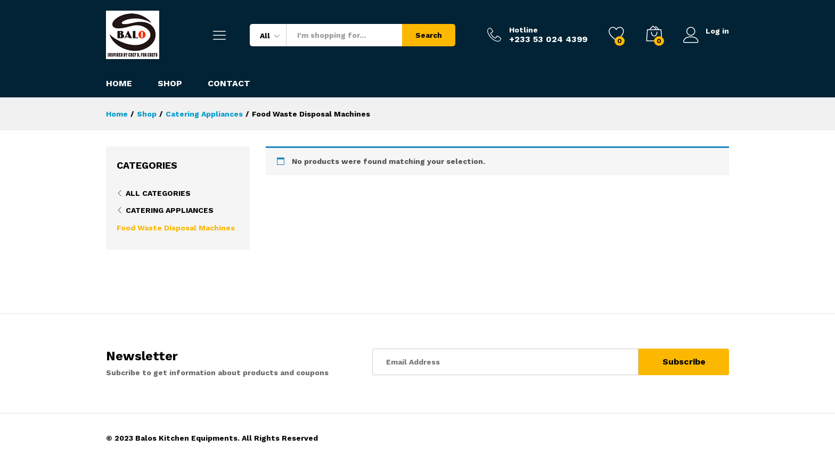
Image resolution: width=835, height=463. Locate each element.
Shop (170, 83)
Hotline (523, 30)
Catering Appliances (170, 210)
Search (428, 35)
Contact (229, 83)
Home (119, 83)
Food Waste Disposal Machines (176, 228)
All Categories (158, 193)
